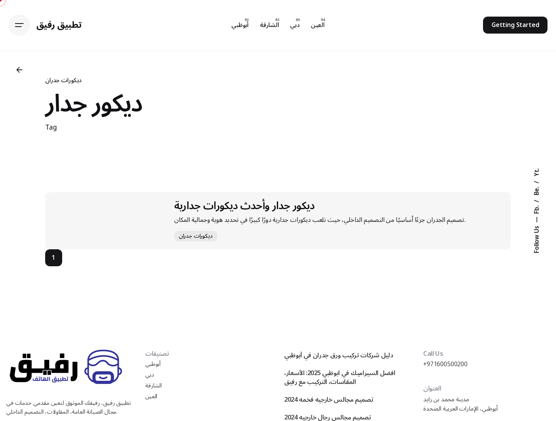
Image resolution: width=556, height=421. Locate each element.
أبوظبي (153, 364)
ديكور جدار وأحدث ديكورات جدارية (244, 206)
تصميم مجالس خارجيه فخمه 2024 (328, 399)
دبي (149, 375)
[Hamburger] (19, 25)
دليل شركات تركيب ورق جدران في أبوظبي (338, 355)
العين (151, 396)
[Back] (19, 70)
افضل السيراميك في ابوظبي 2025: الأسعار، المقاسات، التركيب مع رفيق (339, 377)
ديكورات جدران (63, 80)
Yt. (537, 172)
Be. (537, 190)
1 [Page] (53, 258)
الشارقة (153, 386)
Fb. (537, 208)
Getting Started (515, 25)
